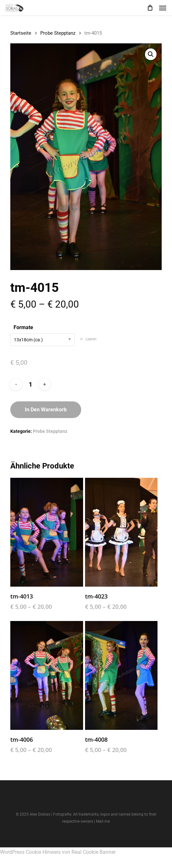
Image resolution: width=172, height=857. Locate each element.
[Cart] (150, 8)
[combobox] (42, 339)
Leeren (91, 339)
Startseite (20, 33)
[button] (162, 7)
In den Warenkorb (46, 410)
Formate (23, 327)
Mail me (103, 821)
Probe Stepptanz (57, 33)
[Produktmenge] (30, 384)
